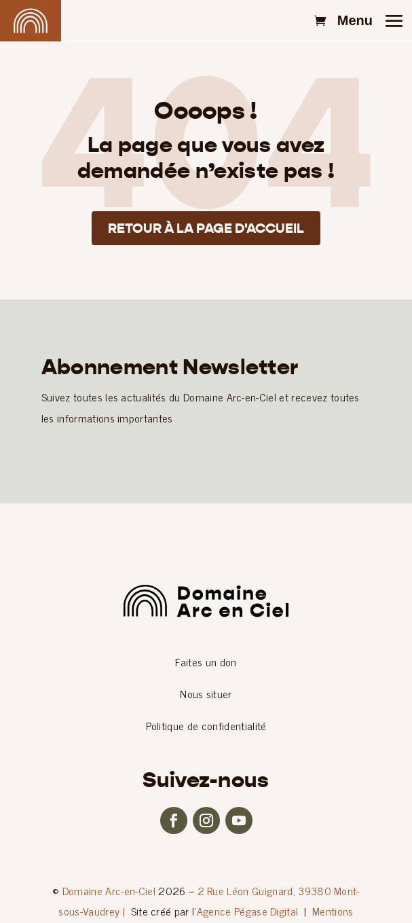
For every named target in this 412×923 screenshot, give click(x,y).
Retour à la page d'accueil (206, 228)
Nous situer (206, 693)
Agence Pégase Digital (248, 911)
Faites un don (205, 661)
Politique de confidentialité (206, 725)
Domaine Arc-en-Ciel (108, 890)
